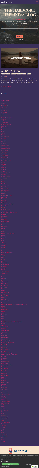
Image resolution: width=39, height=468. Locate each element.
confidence (4, 155)
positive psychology (6, 353)
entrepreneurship (6, 211)
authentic (4, 121)
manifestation (5, 292)
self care (3, 391)
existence (4, 218)
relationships (4, 375)
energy (3, 207)
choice (3, 141)
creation (3, 167)
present (3, 360)
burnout (3, 134)
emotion (3, 200)
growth (3, 245)
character (4, 140)
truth (3, 431)
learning (3, 278)
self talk (3, 398)
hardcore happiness (6, 252)
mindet (3, 306)
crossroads (4, 178)
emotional (4, 202)
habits (3, 249)
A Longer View (10, 70)
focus (3, 235)
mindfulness (13, 73)
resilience (4, 379)
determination (5, 185)
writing (3, 441)
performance (5, 339)
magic (3, 290)
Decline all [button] (28, 464)
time (2, 420)
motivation (4, 315)
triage (3, 427)
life (2, 280)
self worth (4, 399)
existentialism (5, 221)
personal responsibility (7, 342)
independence (5, 264)
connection (4, 157)
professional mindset (6, 365)
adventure (4, 107)
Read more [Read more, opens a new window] (23, 457)
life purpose (4, 285)
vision (2, 432)
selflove (3, 405)
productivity (4, 363)
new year (3, 323)
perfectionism (5, 337)
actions (3, 103)
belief (2, 131)
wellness (3, 437)
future (3, 240)
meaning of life (5, 295)
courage (3, 164)
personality (4, 344)
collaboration (5, 145)
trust (2, 429)
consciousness (5, 159)
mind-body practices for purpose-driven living (14, 304)
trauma (3, 425)
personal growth (6, 340)
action (3, 102)
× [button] (37, 455)
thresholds (4, 418)
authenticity (4, 122)
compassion (4, 152)
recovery (3, 372)
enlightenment (5, 209)
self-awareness (5, 401)
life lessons (4, 282)
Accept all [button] (10, 464)
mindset (3, 311)
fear (2, 230)
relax (2, 377)
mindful (3, 308)
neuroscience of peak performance (11, 321)
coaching (3, 143)
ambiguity (4, 112)
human (3, 259)
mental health (5, 301)
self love (3, 396)
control (3, 162)
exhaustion (4, 216)
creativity (3, 169)
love (2, 289)
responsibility (5, 382)
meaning (8, 73)
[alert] (19, 461)
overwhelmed (5, 332)
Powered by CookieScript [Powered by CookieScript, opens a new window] (5, 466)
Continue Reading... (6, 86)
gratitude (3, 73)
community (4, 150)
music (2, 318)
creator (3, 171)
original (3, 328)
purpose (29, 73)
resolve (3, 380)
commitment (5, 147)
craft (2, 166)
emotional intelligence (7, 204)
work (2, 439)
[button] (7, 459)
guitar (3, 247)
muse (2, 316)
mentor (3, 302)
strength (3, 411)
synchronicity (5, 417)
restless (3, 384)
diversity (3, 193)
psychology (4, 368)
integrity (3, 268)
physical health (5, 349)
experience (4, 223)
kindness (3, 276)
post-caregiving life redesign (9, 354)
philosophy (4, 347)
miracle (3, 313)
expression (4, 226)
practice (3, 356)
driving (3, 198)
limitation (4, 287)
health (3, 256)
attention (4, 119)
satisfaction (4, 389)
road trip (4, 387)
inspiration (4, 266)
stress (3, 413)
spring (3, 408)
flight (3, 231)
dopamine (4, 197)
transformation (5, 422)
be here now (5, 128)
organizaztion (5, 327)
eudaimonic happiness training (9, 212)
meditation (4, 297)
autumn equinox (6, 124)
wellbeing (4, 436)
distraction (4, 192)
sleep (2, 406)
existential (4, 219)
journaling (4, 273)
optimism (4, 325)
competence (4, 154)
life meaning (4, 283)
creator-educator (6, 173)
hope (2, 257)
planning (24, 73)
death (3, 181)
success (3, 415)
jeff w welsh (4, 271)
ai (1, 108)
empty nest (4, 205)
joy (2, 275)
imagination (4, 263)
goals (2, 242)
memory (3, 299)
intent (3, 269)
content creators (6, 160)
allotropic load (5, 110)
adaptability (4, 105)
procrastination (5, 361)
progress (3, 366)
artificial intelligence (6, 117)
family (3, 228)
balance (3, 126)
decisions (3, 183)
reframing (4, 373)
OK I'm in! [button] (19, 36)
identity (3, 261)
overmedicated (5, 330)
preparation (4, 358)
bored (3, 133)
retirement (4, 385)
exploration (4, 224)
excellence (4, 214)
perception (4, 335)
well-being (4, 434)
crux (2, 179)
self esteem (4, 392)
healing (3, 254)
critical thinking (5, 176)
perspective (19, 73)
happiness (4, 250)
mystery (3, 320)
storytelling (4, 410)
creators (3, 174)
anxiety (3, 114)
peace (3, 334)
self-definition (5, 403)
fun (2, 238)
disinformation (5, 190)
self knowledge (5, 394)
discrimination (5, 188)
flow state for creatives (7, 233)
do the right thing (6, 195)
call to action (5, 136)
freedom (3, 237)
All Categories (5, 100)
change (3, 138)
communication (5, 148)
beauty (3, 129)
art (2, 115)
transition (4, 424)
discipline (3, 186)
